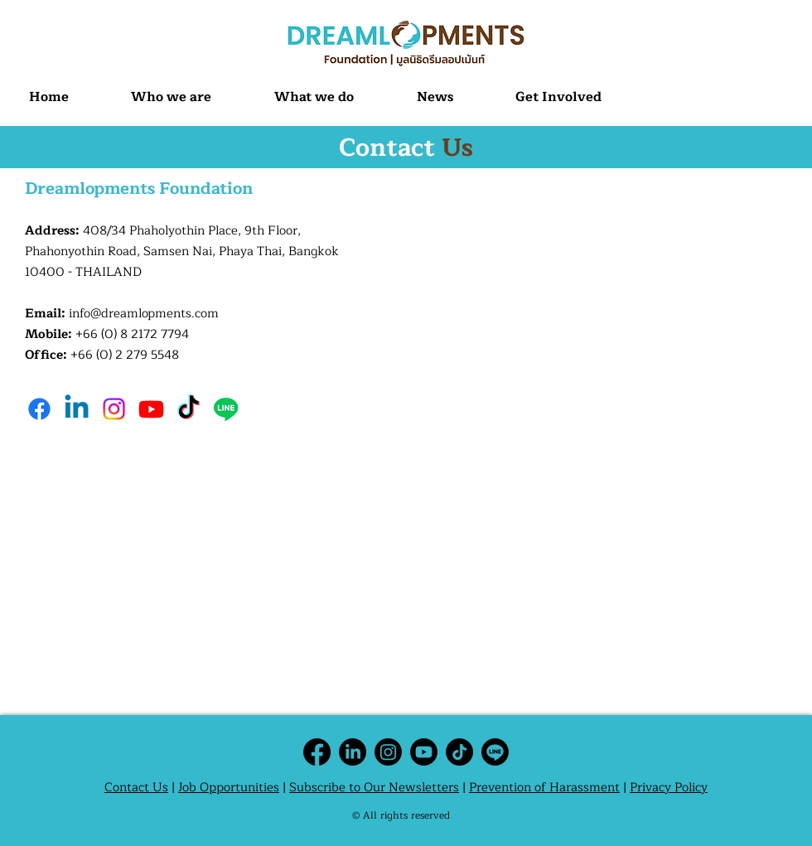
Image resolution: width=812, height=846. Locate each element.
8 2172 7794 (154, 334)
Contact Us (136, 787)
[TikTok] (188, 408)
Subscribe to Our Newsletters (374, 787)
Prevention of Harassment (544, 787)
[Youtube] (151, 408)
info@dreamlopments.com (144, 313)
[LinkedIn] (352, 752)
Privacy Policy (669, 787)
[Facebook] (39, 408)
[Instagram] (113, 408)
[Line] (225, 408)
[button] (172, 96)
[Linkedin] (76, 408)
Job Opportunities (228, 787)
